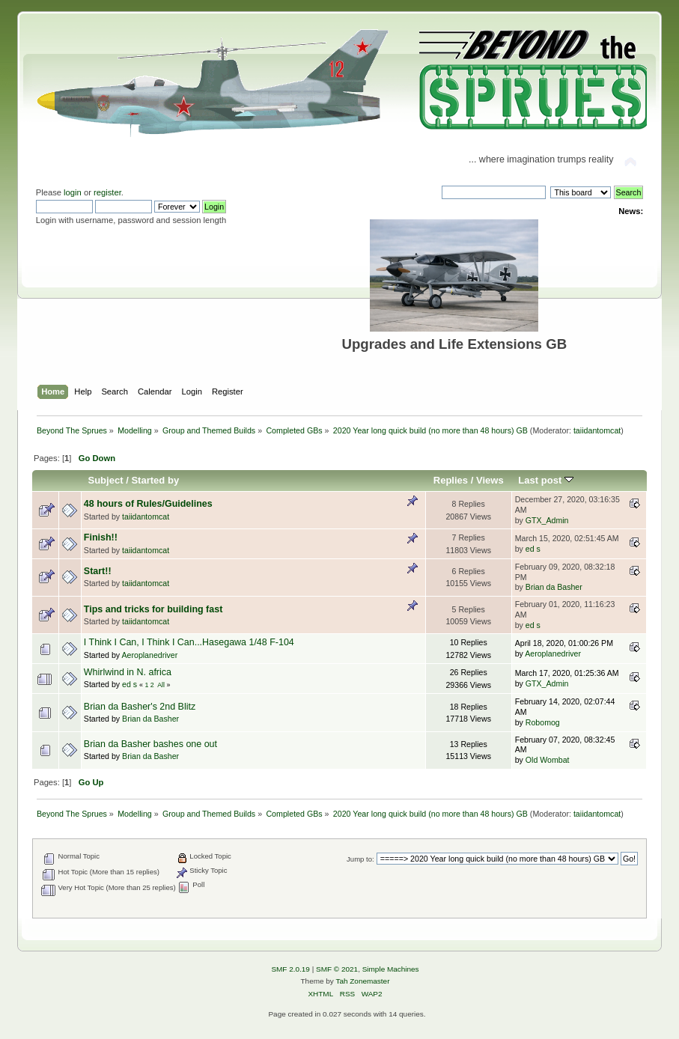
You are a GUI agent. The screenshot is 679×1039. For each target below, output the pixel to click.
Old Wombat (548, 759)
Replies (450, 480)
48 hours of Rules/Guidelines (148, 504)
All (161, 685)
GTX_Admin (547, 520)
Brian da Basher (554, 586)
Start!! (98, 571)
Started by (155, 480)
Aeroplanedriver (150, 654)
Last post (545, 480)
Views (490, 480)
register (107, 192)
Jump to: (360, 859)
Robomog (543, 722)
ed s (533, 548)
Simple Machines (390, 969)
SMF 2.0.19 (290, 969)
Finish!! (101, 537)
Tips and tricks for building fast (153, 609)
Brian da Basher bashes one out (150, 744)
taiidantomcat (597, 430)
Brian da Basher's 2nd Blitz (139, 706)
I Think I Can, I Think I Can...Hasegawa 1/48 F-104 (189, 642)
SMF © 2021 (337, 969)
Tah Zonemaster (362, 981)
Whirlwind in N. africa (127, 672)
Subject (105, 480)
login (73, 192)
